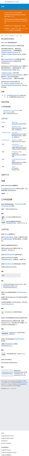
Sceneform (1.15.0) (12, 2)
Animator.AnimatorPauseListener (11, 54)
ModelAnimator (7, 110)
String (6, 234)
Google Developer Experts (7, 438)
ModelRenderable (11, 45)
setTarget (14, 159)
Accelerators (4, 440)
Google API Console (6, 450)
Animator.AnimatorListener (10, 52)
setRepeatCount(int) (14, 95)
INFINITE (19, 129)
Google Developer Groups (7, 435)
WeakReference (17, 66)
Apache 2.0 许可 (23, 382)
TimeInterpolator (7, 73)
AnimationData (8, 59)
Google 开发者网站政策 (21, 384)
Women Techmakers (6, 443)
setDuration (14, 140)
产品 (6, 35)
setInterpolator (15, 144)
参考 (2, 7)
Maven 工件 (17, 25)
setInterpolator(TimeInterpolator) (12, 75)
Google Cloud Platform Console (8, 452)
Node (18, 70)
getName (14, 122)
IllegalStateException (10, 287)
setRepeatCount (16, 151)
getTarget (14, 132)
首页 (2, 35)
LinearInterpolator (7, 304)
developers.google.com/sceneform (16, 19)
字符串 (3, 122)
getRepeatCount (16, 126)
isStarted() (17, 375)
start (13, 166)
